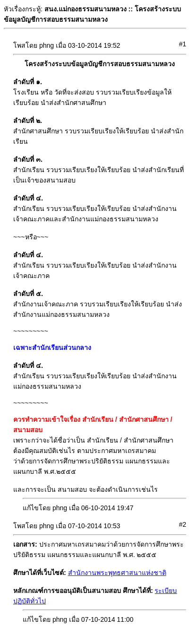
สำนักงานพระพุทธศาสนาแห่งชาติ (117, 572)
